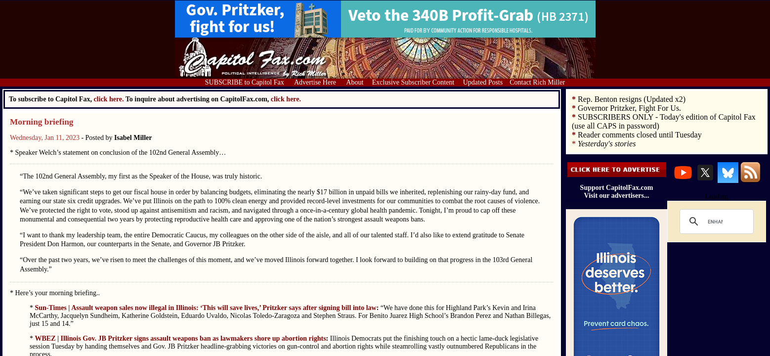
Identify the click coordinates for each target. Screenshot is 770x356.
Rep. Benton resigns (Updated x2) (631, 99)
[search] (715, 221)
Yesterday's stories (607, 143)
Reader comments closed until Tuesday (640, 135)
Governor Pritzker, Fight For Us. (629, 108)
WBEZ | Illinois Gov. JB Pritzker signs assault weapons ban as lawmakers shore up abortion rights (180, 338)
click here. (286, 99)
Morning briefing (42, 122)
